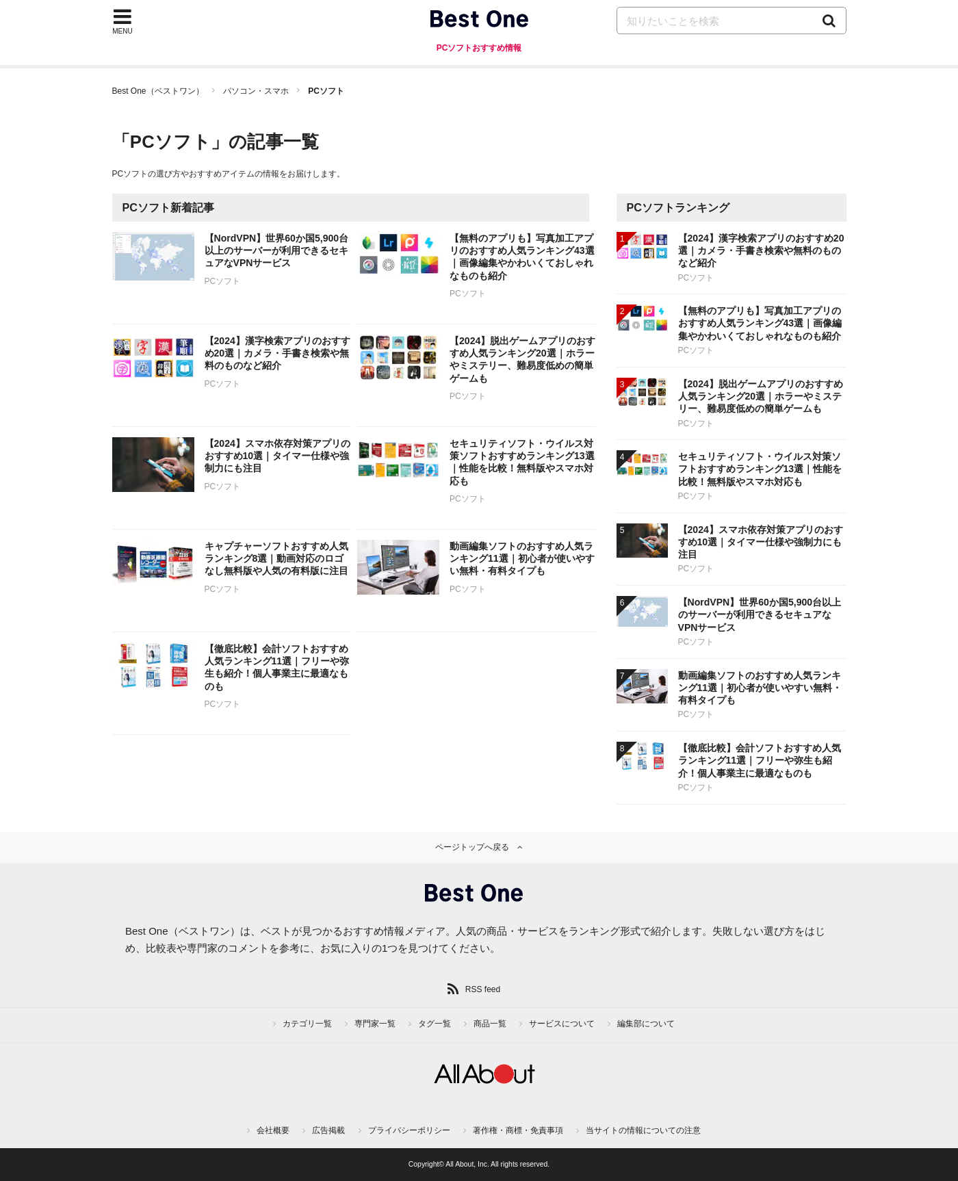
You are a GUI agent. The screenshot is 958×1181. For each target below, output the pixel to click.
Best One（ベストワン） (158, 91)
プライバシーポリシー (409, 1130)
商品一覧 (490, 1023)
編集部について (646, 1023)
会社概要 (273, 1130)
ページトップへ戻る (472, 847)
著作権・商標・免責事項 (518, 1130)
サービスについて (562, 1023)
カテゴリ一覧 (307, 1023)
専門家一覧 (375, 1023)
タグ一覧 (434, 1023)
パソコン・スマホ (256, 91)
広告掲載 (328, 1130)
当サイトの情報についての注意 (643, 1130)
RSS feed (482, 989)
